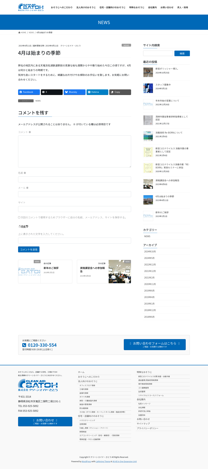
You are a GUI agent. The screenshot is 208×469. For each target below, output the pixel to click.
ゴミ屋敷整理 (143, 387)
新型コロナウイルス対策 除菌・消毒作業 (154, 376)
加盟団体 (141, 415)
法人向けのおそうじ (88, 381)
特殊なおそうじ (144, 372)
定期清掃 (83, 424)
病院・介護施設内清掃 (88, 400)
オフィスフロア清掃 (87, 385)
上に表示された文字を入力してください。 (41, 234)
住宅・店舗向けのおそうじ (91, 415)
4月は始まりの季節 (165, 196)
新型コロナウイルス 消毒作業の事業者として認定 (172, 150)
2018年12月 (150, 310)
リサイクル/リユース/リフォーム (151, 395)
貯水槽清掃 (84, 408)
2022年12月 (150, 264)
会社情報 (141, 407)
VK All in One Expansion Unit (125, 461)
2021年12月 (150, 271)
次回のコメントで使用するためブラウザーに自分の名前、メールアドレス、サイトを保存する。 (74, 217)
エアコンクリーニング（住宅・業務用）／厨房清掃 (99, 435)
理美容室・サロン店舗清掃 (90, 439)
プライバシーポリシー (147, 428)
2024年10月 (150, 251)
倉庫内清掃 (84, 393)
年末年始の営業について (167, 100)
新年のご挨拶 (51, 268)
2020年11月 (150, 284)
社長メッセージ (144, 403)
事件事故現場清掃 (145, 384)
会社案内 (141, 399)
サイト (22, 202)
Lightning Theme (103, 461)
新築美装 (83, 431)
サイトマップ (143, 423)
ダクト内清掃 (85, 396)
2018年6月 (149, 316)
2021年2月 (149, 277)
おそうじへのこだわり (89, 376)
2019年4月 (149, 297)
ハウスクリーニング (87, 420)
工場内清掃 (84, 389)
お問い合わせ (143, 419)
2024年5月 (149, 257)
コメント (24, 132)
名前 (22, 173)
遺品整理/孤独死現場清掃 (148, 380)
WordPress (86, 461)
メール (23, 187)
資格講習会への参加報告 (92, 269)
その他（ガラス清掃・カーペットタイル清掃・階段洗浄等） (103, 412)
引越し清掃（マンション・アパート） (94, 428)
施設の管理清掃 (86, 404)
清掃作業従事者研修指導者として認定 (172, 118)
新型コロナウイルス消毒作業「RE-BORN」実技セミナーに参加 (172, 166)
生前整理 (141, 391)
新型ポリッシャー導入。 (167, 68)
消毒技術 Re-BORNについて (169, 132)
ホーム (81, 372)
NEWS (126, 45)
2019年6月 (149, 290)
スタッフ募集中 (163, 84)
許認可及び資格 (144, 411)
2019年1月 (149, 303)
